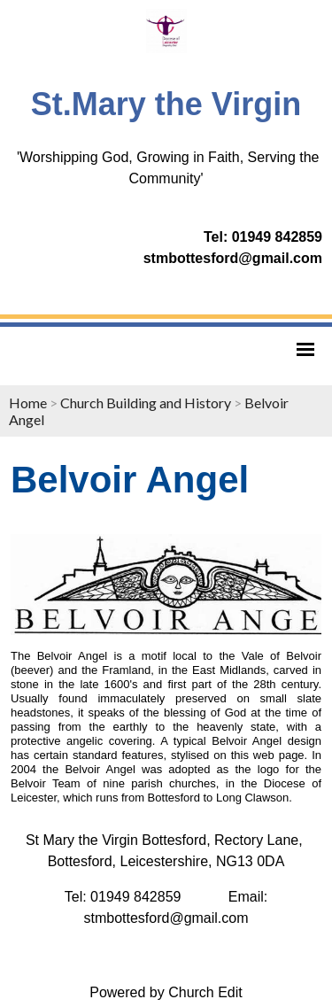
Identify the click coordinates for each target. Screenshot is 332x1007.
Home (28, 402)
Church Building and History (145, 402)
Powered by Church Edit (166, 992)
